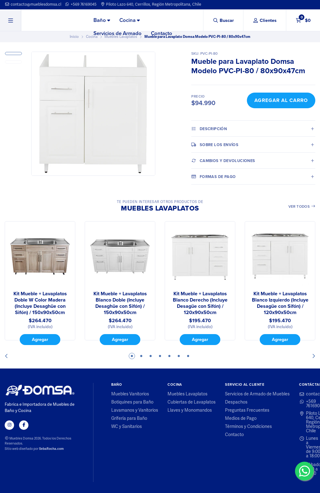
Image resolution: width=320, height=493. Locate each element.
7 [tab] (188, 356)
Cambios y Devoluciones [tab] (223, 160)
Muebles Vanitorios (130, 394)
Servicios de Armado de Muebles (257, 394)
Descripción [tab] (209, 128)
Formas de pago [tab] (213, 176)
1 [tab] (132, 356)
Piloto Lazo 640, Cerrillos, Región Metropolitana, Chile (151, 4)
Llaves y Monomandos (190, 410)
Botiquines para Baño (132, 402)
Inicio (74, 36)
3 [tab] (151, 356)
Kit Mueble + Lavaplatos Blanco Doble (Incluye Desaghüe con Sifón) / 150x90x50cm (120, 303)
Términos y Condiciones (248, 426)
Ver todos (302, 206)
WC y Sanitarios (126, 426)
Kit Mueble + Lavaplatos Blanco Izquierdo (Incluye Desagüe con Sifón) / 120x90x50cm (280, 303)
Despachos (236, 402)
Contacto (161, 33)
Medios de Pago (241, 418)
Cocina (129, 20)
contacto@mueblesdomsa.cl (33, 4)
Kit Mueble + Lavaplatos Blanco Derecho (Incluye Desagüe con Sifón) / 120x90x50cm (200, 303)
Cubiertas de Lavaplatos (192, 402)
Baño (101, 20)
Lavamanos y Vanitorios (134, 410)
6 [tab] (179, 356)
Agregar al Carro (281, 100)
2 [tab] (141, 356)
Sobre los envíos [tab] (214, 144)
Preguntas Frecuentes (247, 410)
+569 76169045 (81, 4)
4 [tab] (160, 356)
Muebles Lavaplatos (188, 394)
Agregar (40, 339)
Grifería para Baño (129, 418)
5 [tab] (169, 356)
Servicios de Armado (117, 33)
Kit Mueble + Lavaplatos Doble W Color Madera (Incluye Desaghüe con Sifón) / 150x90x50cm (40, 303)
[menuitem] (101, 20)
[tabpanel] (40, 283)
